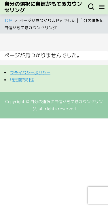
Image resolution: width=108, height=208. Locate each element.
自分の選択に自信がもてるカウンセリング (43, 7)
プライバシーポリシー (30, 72)
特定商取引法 (22, 80)
